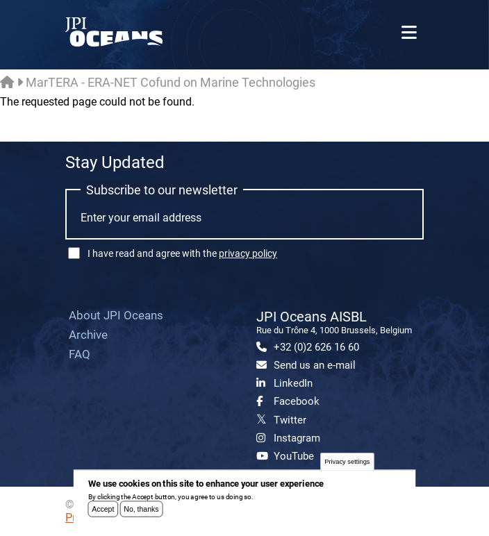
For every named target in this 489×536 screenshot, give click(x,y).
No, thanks (141, 513)
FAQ (79, 354)
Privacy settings (347, 465)
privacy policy (248, 253)
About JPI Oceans (116, 315)
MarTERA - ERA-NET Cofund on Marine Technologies (170, 82)
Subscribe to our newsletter (162, 190)
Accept (103, 513)
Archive (88, 335)
